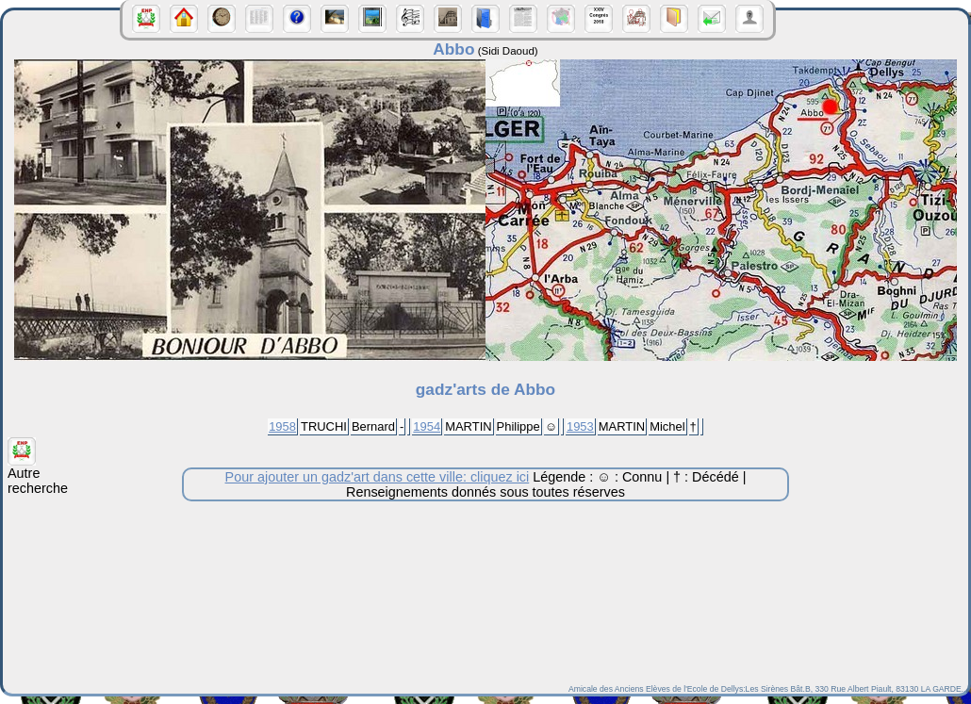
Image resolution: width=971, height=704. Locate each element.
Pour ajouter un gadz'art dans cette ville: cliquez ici (377, 476)
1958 (282, 426)
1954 (426, 426)
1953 (580, 426)
